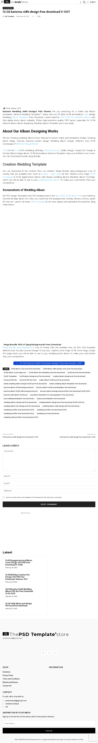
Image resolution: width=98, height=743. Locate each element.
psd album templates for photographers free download (51, 395)
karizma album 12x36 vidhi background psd (20, 391)
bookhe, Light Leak (51, 174)
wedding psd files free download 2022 (19, 413)
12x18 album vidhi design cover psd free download (62, 369)
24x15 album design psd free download (34, 376)
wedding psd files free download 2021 (52, 410)
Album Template (20, 117)
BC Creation (9, 16)
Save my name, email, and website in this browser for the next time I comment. (34, 497)
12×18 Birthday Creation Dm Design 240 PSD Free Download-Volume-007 (17, 577)
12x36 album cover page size (15, 372)
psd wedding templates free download (19, 398)
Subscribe (49, 731)
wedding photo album (48, 180)
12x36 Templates (10, 376)
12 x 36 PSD (8, 8)
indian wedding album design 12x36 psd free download (25, 384)
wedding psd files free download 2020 (19, 410)
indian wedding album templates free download (67, 384)
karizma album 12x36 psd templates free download (56, 387)
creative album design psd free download (69, 376)
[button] (84, 2)
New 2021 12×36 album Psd (68, 196)
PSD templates (38, 202)
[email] (49, 723)
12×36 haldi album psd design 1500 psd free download (18, 604)
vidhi (86, 114)
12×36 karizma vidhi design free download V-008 (77, 437)
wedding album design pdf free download (20, 402)
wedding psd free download (48, 413)
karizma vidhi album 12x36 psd (15, 395)
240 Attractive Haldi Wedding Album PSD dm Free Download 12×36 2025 (19, 591)
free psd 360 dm (10, 380)
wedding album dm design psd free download (22, 406)
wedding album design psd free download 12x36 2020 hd (61, 402)
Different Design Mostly (27, 144)
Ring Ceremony (51, 150)
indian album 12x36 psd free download (54, 380)
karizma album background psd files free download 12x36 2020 (65, 391)
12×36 (5, 150)
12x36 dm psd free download (78, 372)
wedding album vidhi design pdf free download (60, 406)
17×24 (16, 150)
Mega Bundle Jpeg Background (18, 347)
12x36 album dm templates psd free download (47, 372)
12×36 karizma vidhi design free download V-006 (20, 437)
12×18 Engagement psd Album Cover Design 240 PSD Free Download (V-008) (18, 562)
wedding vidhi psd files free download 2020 (21, 417)
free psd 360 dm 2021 (28, 380)
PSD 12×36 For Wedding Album (75, 117)
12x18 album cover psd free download (25, 369)
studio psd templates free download (51, 398)
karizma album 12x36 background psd (18, 387)
